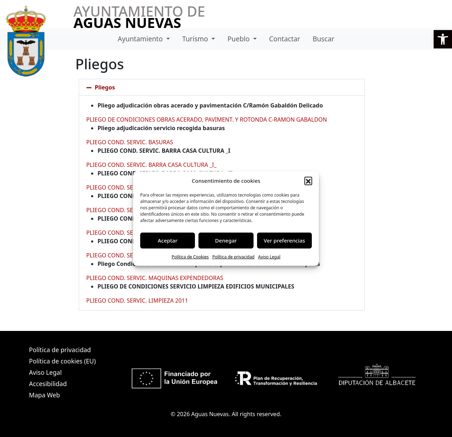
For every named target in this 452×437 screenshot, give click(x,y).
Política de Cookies (190, 257)
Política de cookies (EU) (62, 361)
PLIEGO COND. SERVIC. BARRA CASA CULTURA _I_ (151, 165)
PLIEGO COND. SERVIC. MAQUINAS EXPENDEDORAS (154, 278)
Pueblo (239, 38)
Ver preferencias (284, 240)
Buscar (323, 38)
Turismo (196, 38)
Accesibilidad (48, 383)
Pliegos (105, 87)
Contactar (284, 38)
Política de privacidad (233, 257)
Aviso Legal (269, 257)
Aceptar (168, 240)
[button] (443, 39)
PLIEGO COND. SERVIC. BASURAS (129, 142)
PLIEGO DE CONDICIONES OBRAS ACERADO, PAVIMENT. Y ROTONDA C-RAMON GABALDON (206, 119)
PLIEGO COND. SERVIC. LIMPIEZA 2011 (137, 300)
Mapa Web (44, 395)
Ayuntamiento (141, 38)
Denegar (226, 240)
